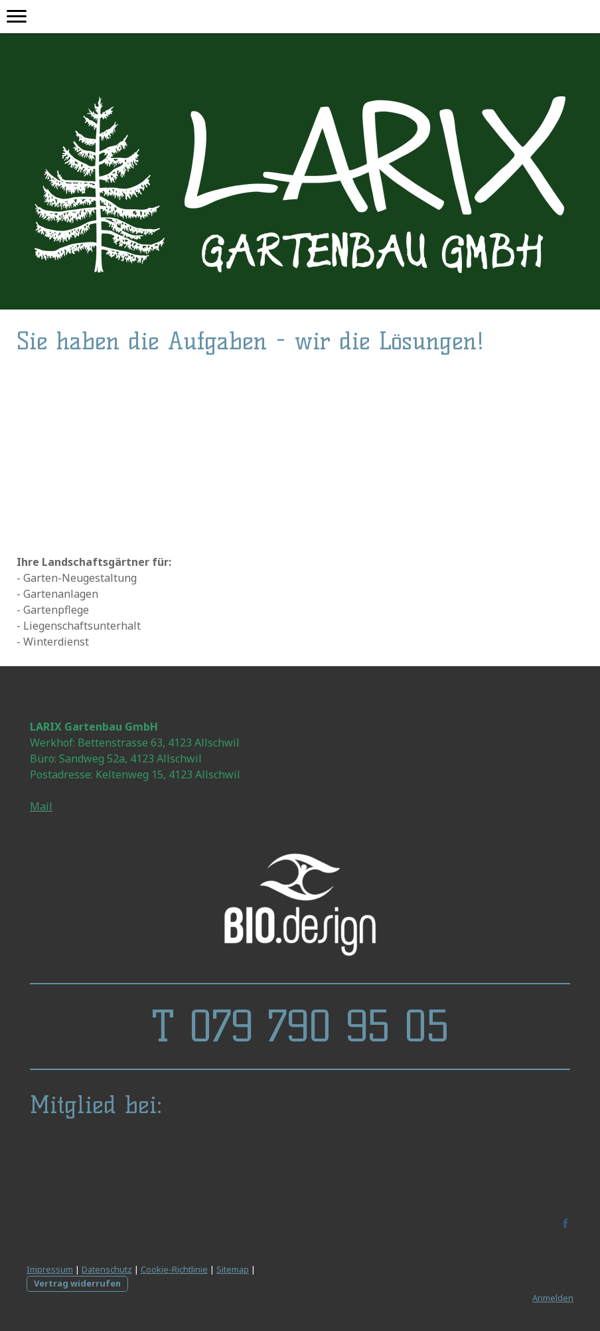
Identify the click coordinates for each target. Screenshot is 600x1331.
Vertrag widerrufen (77, 1283)
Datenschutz (107, 1269)
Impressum (50, 1269)
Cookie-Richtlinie (174, 1269)
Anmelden (552, 1298)
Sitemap (232, 1269)
